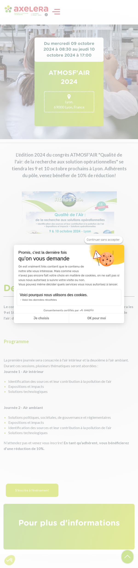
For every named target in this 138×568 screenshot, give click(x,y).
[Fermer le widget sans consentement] (103, 239)
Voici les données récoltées (39, 299)
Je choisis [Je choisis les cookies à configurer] (41, 318)
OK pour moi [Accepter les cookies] (96, 318)
